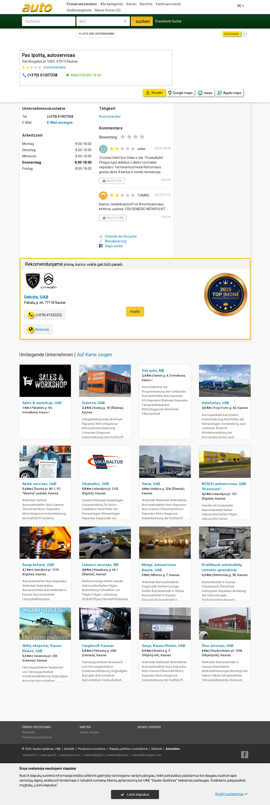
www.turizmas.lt (70, 755)
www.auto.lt (48, 755)
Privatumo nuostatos (92, 749)
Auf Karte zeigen (94, 354)
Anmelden (172, 749)
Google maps (180, 93)
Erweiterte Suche (168, 21)
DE (241, 6)
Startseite (28, 732)
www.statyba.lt (93, 755)
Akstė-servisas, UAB (39, 484)
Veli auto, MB (153, 370)
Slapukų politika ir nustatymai (128, 749)
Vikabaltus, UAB (95, 484)
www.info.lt (30, 755)
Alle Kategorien (111, 4)
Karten (132, 4)
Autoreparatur (110, 116)
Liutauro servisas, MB (100, 565)
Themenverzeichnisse (37, 737)
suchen (143, 21)
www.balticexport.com (146, 755)
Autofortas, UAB (215, 403)
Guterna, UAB (93, 403)
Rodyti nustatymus (231, 794)
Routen (94, 732)
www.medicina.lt (118, 755)
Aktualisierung (113, 241)
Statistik (156, 749)
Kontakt (69, 749)
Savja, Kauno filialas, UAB (163, 646)
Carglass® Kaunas (98, 646)
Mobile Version (149, 727)
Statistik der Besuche (118, 236)
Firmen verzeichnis (82, 4)
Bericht (166, 179)
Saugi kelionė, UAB (38, 565)
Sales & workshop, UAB (42, 403)
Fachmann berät (168, 4)
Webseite (38, 329)
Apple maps (229, 93)
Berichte (146, 4)
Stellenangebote (79, 10)
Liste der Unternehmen (96, 33)
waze (204, 93)
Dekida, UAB (36, 296)
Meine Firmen (108, 10)
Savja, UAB (151, 484)
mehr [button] (135, 311)
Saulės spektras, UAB (46, 749)
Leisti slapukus (135, 794)
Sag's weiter (111, 246)
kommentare (54, 67)
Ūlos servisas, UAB (217, 646)
